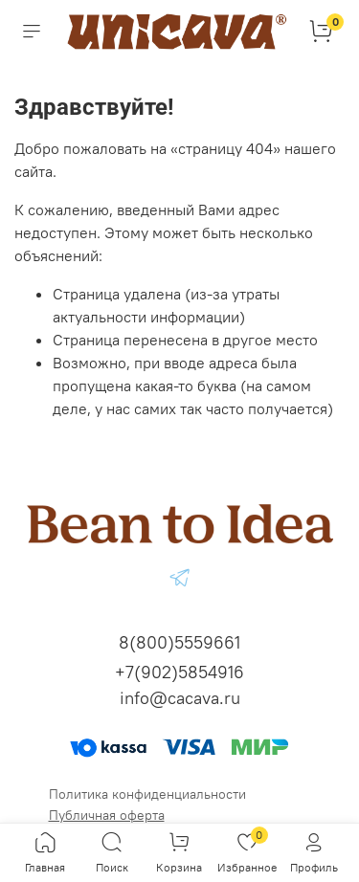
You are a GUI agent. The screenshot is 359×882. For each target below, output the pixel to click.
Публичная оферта (107, 815)
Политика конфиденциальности (147, 794)
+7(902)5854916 (179, 672)
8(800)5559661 (179, 642)
